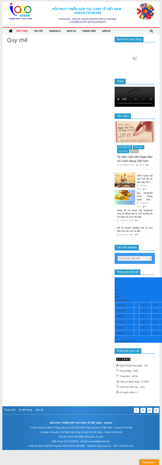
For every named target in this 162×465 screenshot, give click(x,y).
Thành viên (89, 31)
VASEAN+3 (55, 31)
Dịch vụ (71, 31)
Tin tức (38, 31)
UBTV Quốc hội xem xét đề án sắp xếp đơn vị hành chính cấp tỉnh (144, 182)
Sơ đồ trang (25, 409)
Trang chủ (9, 409)
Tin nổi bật (123, 151)
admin (142, 165)
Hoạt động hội (125, 147)
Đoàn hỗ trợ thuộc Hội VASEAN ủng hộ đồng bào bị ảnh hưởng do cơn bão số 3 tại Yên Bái (134, 213)
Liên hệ (106, 31)
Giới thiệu (22, 31)
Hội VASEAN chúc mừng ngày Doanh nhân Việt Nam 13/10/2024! (144, 199)
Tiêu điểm (138, 147)
